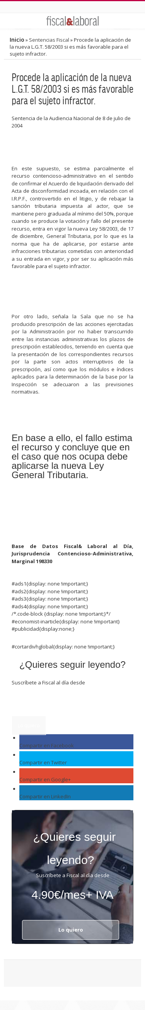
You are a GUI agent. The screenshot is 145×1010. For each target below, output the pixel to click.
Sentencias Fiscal (49, 39)
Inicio (17, 39)
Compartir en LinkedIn (45, 796)
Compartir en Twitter (43, 762)
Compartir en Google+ (45, 779)
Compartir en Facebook (46, 745)
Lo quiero (29, 725)
